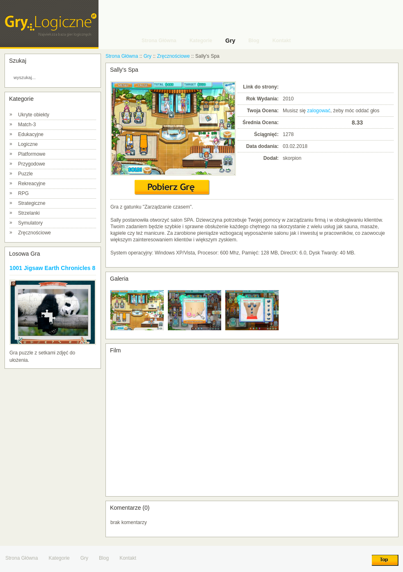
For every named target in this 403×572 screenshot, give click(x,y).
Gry (147, 56)
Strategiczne (32, 203)
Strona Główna (121, 56)
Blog (104, 558)
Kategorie (58, 558)
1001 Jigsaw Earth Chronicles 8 (52, 268)
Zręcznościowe (34, 233)
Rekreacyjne (32, 183)
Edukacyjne (31, 134)
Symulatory (30, 223)
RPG (23, 193)
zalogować (318, 110)
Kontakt (127, 558)
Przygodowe (31, 164)
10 (345, 122)
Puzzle (25, 174)
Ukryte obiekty (33, 115)
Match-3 (27, 124)
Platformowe (32, 154)
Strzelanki (29, 213)
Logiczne (28, 144)
